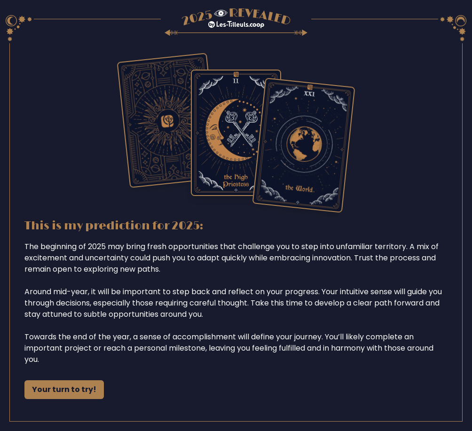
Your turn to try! (64, 389)
